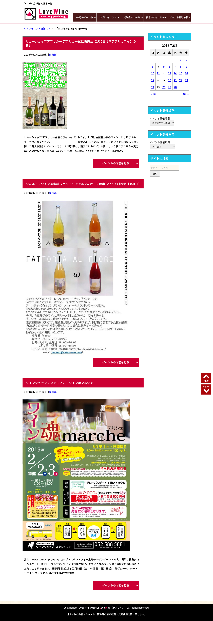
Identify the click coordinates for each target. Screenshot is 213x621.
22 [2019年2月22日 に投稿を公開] (180, 80)
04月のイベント (84, 17)
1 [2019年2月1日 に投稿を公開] (181, 60)
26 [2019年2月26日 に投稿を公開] (163, 87)
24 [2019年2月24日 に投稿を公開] (152, 87)
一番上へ (206, 380)
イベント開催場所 (160, 118)
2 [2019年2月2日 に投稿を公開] (186, 60)
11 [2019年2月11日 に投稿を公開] (158, 73)
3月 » (185, 94)
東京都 (52, 54)
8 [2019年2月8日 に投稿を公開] (181, 66)
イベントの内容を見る (115, 163)
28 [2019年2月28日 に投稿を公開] (175, 87)
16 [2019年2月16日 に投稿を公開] (186, 73)
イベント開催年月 (160, 142)
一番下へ (206, 386)
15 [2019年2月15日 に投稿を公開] (180, 73)
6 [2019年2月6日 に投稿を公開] (169, 66)
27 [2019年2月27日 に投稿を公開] (169, 87)
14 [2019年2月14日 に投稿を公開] (175, 73)
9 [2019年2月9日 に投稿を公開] (186, 66)
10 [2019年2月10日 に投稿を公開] (152, 73)
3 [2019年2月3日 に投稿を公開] (152, 66)
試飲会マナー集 (132, 17)
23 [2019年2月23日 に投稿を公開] (186, 80)
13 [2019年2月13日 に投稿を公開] (169, 73)
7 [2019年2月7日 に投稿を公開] (175, 66)
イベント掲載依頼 (178, 17)
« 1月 (153, 94)
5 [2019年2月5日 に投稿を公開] (164, 66)
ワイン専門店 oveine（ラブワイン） (106, 607)
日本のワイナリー (155, 17)
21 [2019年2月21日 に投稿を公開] (175, 80)
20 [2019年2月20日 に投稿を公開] (169, 80)
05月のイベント (108, 17)
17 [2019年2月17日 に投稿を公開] (152, 80)
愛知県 (52, 392)
